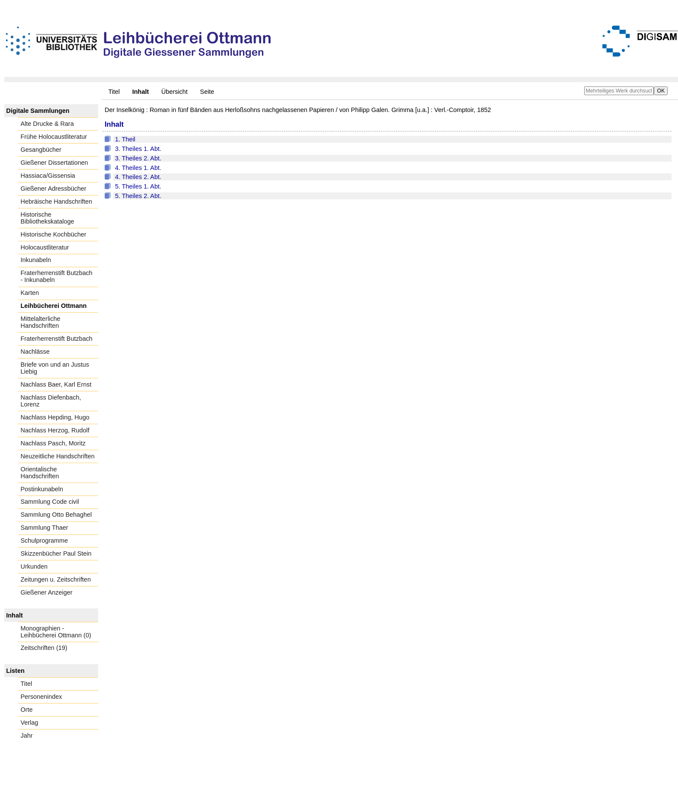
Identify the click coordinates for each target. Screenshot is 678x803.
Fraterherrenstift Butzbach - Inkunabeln (57, 276)
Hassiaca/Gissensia (48, 175)
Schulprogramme (44, 540)
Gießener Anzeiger (47, 592)
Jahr (27, 735)
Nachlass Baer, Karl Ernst (56, 384)
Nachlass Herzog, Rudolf (55, 430)
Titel (114, 91)
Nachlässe (35, 351)
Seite (207, 91)
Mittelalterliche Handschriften (41, 322)
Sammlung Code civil (50, 501)
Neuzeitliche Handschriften (58, 456)
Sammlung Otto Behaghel (56, 514)
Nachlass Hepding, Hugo (55, 417)
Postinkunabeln (42, 489)
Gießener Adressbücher (53, 188)
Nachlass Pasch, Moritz (53, 443)
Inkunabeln (36, 259)
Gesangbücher (41, 149)
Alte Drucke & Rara (47, 123)
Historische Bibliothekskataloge (47, 218)
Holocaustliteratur (45, 247)
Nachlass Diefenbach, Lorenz (51, 401)
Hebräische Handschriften (57, 201)
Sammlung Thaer (44, 527)
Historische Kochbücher (53, 234)
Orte (27, 709)
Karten (30, 292)
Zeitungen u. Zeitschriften (56, 579)
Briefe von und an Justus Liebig (55, 368)
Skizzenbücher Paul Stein (56, 553)
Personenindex (41, 696)
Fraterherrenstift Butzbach (57, 338)
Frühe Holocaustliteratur (54, 136)
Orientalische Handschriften (40, 473)
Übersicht (174, 91)
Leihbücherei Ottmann (54, 305)
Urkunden (34, 566)
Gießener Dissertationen (54, 162)
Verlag (29, 722)
